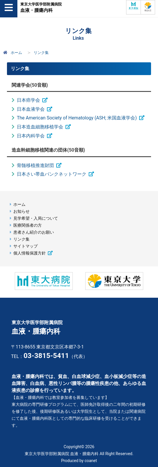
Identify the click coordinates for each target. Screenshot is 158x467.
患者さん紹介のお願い (33, 232)
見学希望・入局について (35, 218)
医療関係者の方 (27, 225)
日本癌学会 (28, 100)
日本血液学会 (31, 109)
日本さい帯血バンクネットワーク (51, 174)
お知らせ (21, 211)
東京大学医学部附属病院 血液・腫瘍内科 (62, 453)
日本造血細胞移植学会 (40, 127)
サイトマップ (25, 246)
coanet (91, 460)
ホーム (12, 52)
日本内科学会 (31, 136)
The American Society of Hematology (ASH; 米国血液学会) (77, 118)
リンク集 (21, 239)
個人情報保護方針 (29, 253)
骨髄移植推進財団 (35, 165)
